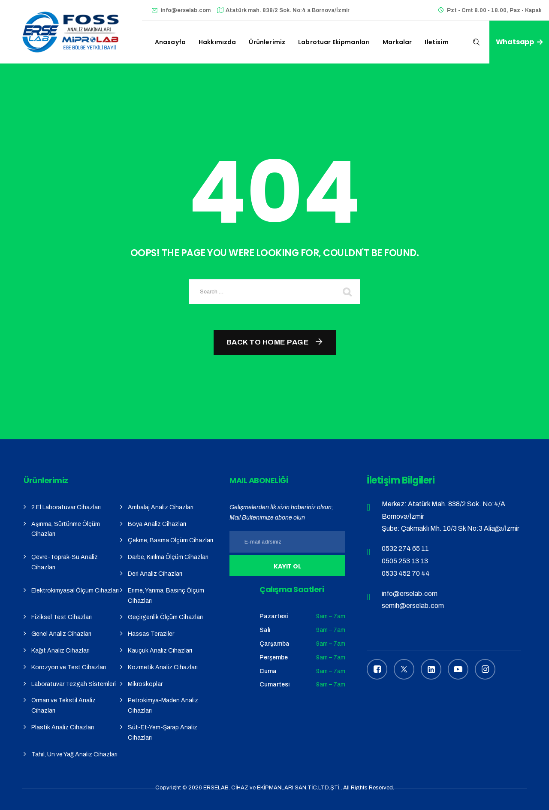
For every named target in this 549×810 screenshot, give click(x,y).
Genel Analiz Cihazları (61, 634)
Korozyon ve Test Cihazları (68, 667)
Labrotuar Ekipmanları (334, 42)
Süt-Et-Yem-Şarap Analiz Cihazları (162, 732)
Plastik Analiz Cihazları (62, 727)
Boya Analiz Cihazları (157, 524)
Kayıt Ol (288, 566)
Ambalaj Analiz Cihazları (160, 507)
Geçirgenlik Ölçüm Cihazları (165, 617)
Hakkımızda (217, 42)
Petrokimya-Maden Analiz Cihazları (163, 705)
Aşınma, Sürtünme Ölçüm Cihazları (65, 529)
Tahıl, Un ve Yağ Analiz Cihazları (74, 754)
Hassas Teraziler (151, 634)
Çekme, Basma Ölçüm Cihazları (170, 540)
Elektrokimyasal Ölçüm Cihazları (75, 590)
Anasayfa (170, 42)
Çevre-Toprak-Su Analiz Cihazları (64, 562)
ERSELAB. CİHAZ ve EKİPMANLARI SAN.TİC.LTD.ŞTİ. (272, 788)
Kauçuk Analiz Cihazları (160, 650)
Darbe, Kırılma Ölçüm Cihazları (168, 557)
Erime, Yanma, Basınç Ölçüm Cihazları (166, 595)
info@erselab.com (186, 10)
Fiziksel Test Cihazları (61, 617)
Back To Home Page (267, 342)
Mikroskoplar (145, 684)
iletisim (436, 42)
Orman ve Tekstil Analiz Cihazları (63, 705)
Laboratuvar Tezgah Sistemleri (73, 684)
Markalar (397, 42)
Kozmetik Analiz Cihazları (163, 667)
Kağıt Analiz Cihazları (60, 650)
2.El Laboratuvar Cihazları (66, 507)
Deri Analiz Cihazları (155, 574)
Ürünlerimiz (267, 42)
